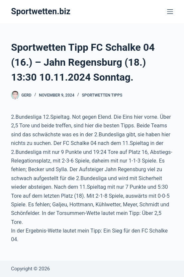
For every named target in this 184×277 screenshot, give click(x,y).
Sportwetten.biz (40, 11)
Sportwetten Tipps (102, 95)
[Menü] (170, 12)
